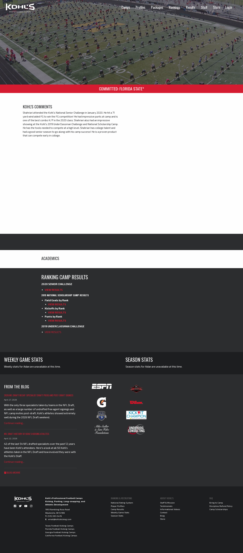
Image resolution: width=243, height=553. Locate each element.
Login (228, 7)
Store (216, 7)
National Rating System (122, 502)
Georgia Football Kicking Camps (60, 532)
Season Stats (117, 515)
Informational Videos (170, 509)
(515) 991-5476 (55, 516)
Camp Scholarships (218, 509)
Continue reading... (14, 423)
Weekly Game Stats (120, 512)
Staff (204, 7)
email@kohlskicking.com (59, 519)
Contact (163, 512)
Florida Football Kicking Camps (59, 529)
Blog (162, 515)
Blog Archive (12, 472)
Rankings (174, 7)
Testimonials (166, 506)
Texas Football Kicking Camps (59, 525)
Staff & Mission (167, 502)
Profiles (140, 7)
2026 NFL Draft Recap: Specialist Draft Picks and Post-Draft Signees (38, 395)
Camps (126, 7)
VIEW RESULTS (54, 289)
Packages (157, 7)
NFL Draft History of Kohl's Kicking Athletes (26, 434)
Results (190, 7)
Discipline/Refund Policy (220, 506)
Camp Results (117, 509)
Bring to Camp (216, 502)
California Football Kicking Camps (61, 535)
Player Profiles (118, 506)
